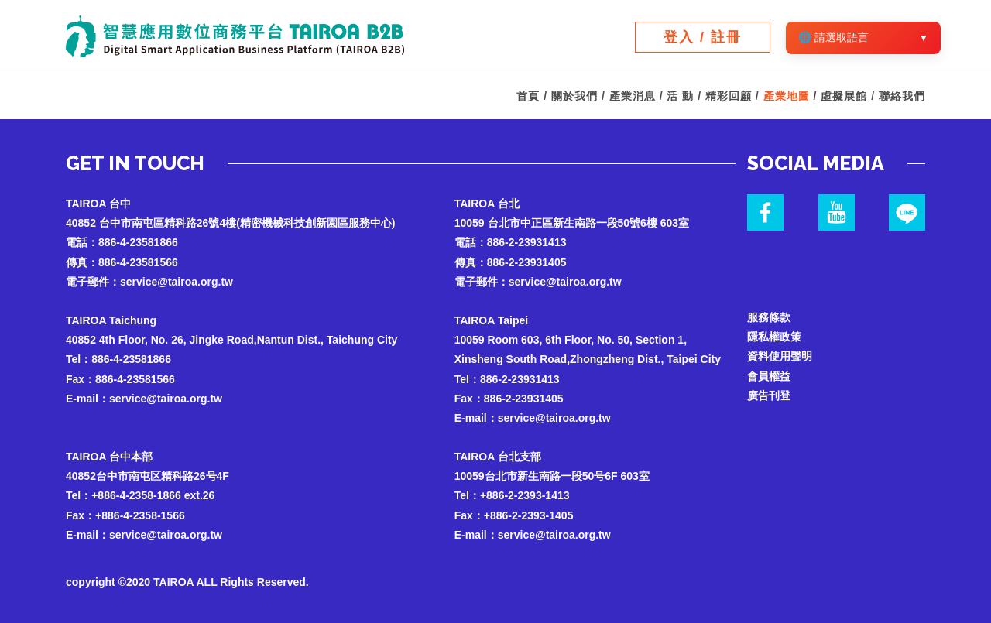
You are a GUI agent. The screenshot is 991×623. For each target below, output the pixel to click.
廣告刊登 (768, 395)
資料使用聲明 (779, 356)
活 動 (680, 96)
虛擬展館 (844, 96)
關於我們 (574, 96)
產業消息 (632, 96)
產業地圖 (786, 96)
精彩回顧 (728, 96)
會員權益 (768, 376)
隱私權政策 (774, 336)
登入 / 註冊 (703, 37)
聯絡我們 (902, 96)
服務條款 (768, 317)
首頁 (528, 96)
